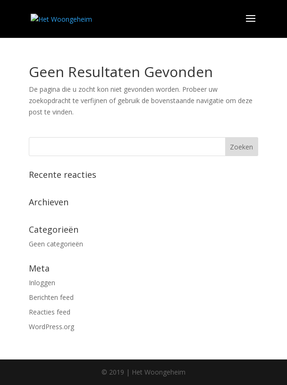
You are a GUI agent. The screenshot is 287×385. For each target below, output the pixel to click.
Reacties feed (49, 311)
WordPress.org (51, 326)
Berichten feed (51, 297)
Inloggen (42, 282)
